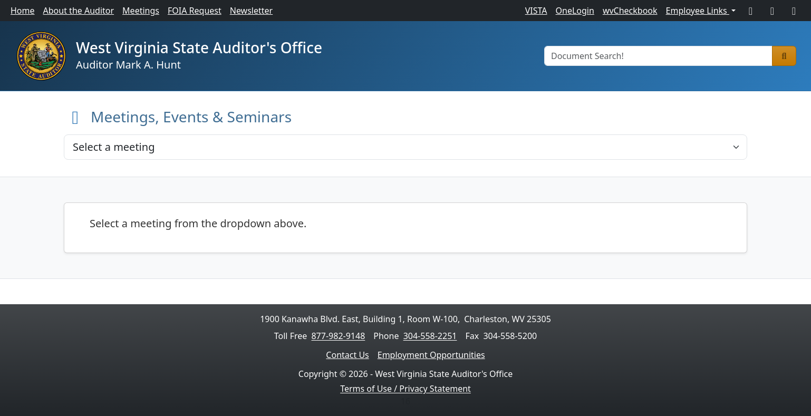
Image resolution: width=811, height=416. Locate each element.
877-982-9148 (338, 336)
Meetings (140, 10)
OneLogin (575, 10)
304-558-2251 (430, 336)
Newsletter (251, 10)
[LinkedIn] (794, 10)
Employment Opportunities (431, 355)
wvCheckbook (630, 10)
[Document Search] (658, 56)
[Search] (784, 56)
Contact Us (347, 355)
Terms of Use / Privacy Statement (405, 388)
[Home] (41, 56)
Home (23, 10)
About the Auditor (78, 10)
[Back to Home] (75, 117)
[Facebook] (750, 10)
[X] (772, 10)
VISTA (536, 10)
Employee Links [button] (697, 10)
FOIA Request (194, 10)
